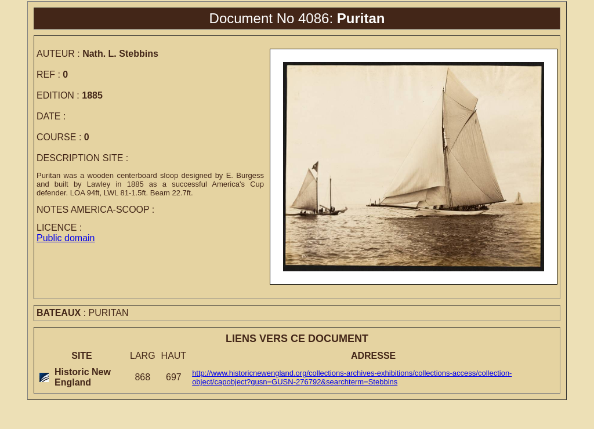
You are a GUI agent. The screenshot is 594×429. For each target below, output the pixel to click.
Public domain (66, 238)
